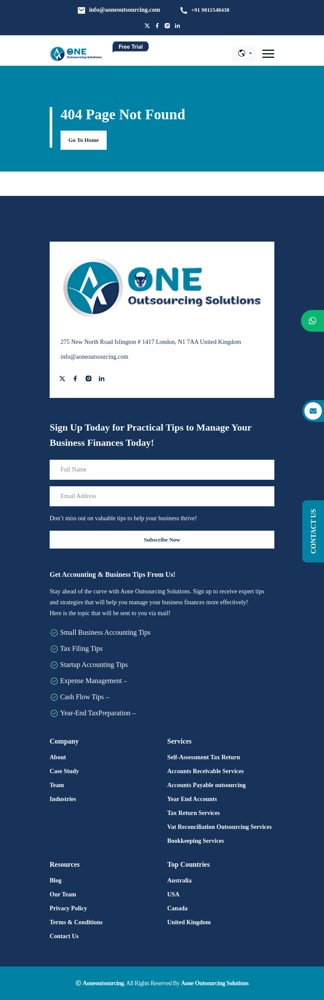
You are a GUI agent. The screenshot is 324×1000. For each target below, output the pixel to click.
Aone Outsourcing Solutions (214, 983)
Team (57, 785)
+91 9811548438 (210, 10)
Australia (179, 880)
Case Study (64, 771)
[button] (268, 54)
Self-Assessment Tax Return (203, 757)
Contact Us (64, 936)
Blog (55, 880)
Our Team (63, 894)
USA (173, 894)
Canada (177, 908)
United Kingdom (189, 922)
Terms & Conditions (76, 922)
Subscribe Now (162, 539)
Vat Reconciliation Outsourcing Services (219, 827)
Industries (63, 799)
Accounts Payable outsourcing (206, 785)
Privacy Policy (68, 908)
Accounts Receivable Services (205, 771)
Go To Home (83, 140)
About (58, 757)
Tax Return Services (193, 813)
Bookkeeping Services (195, 841)
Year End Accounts (192, 799)
